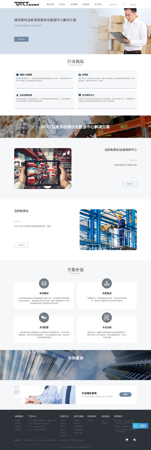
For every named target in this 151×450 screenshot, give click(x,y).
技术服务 (74, 4)
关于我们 (98, 4)
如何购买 (86, 4)
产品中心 (62, 4)
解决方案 (50, 4)
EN (135, 5)
